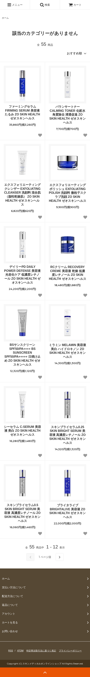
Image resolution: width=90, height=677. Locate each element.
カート (75, 4)
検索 (45, 5)
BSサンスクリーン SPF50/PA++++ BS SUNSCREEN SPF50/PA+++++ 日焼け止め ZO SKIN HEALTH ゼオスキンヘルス (22, 354)
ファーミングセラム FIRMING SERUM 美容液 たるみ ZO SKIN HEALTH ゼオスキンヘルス (22, 112)
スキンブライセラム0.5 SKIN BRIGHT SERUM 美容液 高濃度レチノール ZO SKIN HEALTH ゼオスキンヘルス (22, 512)
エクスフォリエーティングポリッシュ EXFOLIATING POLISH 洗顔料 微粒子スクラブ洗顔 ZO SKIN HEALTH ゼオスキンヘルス (67, 192)
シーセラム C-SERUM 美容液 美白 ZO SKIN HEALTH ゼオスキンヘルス (22, 430)
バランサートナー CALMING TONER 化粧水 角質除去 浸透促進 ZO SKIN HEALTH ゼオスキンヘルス (67, 114)
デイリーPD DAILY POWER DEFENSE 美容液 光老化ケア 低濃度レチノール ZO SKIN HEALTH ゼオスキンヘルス (22, 274)
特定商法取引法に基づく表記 (41, 650)
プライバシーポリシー (70, 650)
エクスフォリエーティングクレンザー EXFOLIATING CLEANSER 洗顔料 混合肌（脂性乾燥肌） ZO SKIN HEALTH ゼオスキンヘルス (22, 194)
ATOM (20, 650)
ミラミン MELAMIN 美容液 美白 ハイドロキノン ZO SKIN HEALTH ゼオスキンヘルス (67, 350)
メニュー (15, 5)
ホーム (5, 18)
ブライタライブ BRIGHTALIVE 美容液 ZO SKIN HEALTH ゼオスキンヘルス (67, 511)
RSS (10, 650)
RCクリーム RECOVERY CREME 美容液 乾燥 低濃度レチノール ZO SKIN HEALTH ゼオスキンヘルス (67, 272)
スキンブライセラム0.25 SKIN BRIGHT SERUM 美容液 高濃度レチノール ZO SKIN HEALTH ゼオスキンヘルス (67, 434)
